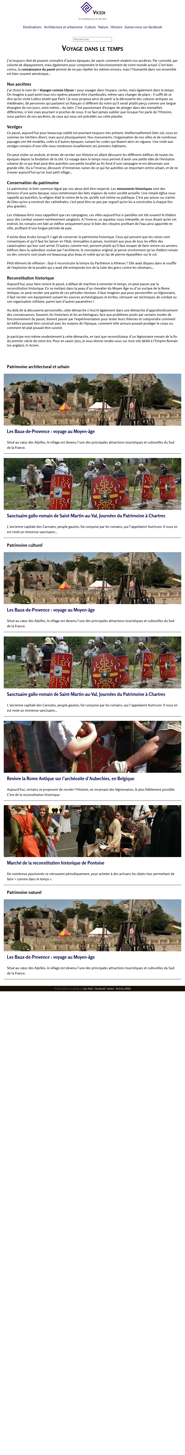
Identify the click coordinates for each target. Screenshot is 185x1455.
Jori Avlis (88, 988)
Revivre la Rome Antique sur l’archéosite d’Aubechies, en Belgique (70, 778)
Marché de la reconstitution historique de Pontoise (55, 863)
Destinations (32, 27)
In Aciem (32, 345)
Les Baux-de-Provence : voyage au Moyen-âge (51, 431)
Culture (90, 27)
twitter (110, 988)
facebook (100, 988)
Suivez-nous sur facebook (143, 27)
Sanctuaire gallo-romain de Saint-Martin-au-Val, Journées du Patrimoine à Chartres (86, 515)
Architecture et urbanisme (63, 27)
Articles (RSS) (123, 988)
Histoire (116, 27)
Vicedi (92, 12)
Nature (103, 27)
